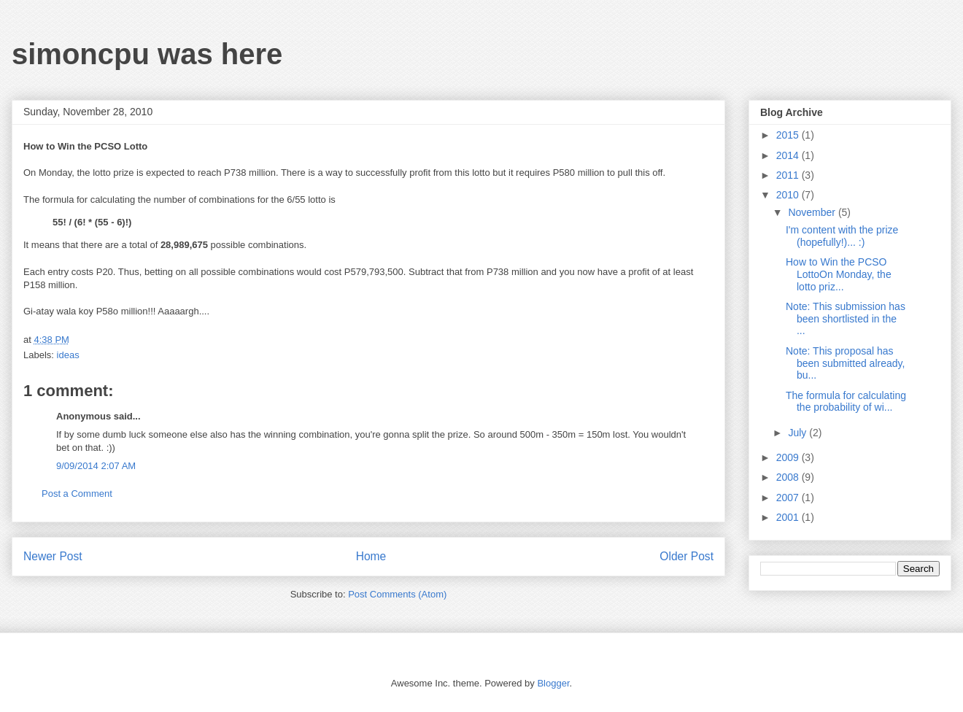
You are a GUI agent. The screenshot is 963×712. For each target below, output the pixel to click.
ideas (68, 354)
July (798, 432)
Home (371, 556)
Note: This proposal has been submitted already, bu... (845, 363)
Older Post (686, 556)
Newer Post (52, 556)
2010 (789, 195)
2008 (789, 477)
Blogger (553, 683)
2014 (789, 155)
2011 (789, 175)
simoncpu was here (147, 54)
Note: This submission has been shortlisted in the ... (845, 319)
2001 (789, 517)
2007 (789, 497)
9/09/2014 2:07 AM (96, 465)
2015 (789, 135)
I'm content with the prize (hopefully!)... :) (842, 236)
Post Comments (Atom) (397, 594)
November (813, 212)
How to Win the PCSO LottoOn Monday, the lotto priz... (839, 274)
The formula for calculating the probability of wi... (846, 402)
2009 (789, 457)
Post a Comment (77, 493)
